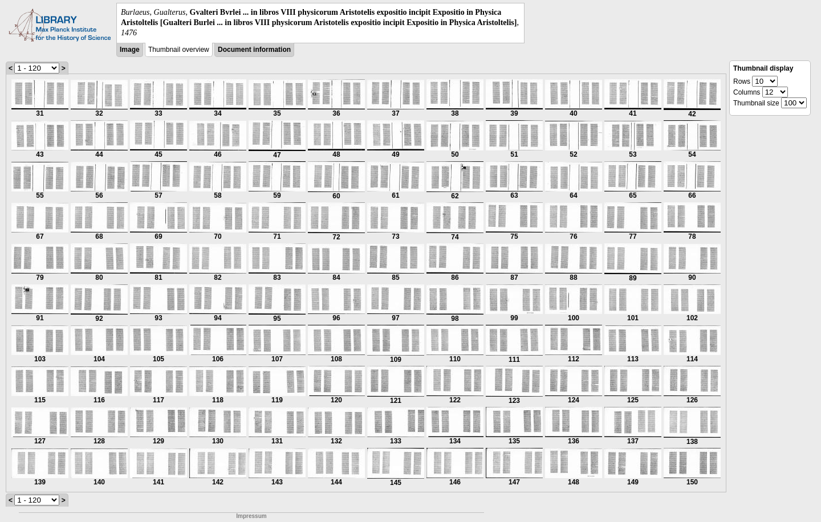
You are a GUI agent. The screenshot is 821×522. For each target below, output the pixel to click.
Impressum (251, 516)
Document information (254, 50)
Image (130, 50)
